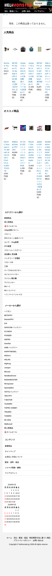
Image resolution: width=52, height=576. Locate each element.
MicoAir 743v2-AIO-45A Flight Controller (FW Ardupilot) (31, 152)
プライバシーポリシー (22, 540)
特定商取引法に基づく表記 (39, 538)
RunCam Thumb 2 (6, 65)
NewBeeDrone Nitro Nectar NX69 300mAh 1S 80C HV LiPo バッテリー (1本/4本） (48, 158)
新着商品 (7, 218)
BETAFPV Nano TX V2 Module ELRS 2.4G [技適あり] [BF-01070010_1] (15, 76)
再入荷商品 (8, 222)
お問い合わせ (38, 540)
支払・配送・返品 (21, 538)
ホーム (9, 538)
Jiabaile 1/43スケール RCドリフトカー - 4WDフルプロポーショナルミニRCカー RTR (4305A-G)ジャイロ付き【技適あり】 (39, 165)
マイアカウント (11, 473)
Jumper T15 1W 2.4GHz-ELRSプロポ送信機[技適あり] (31, 73)
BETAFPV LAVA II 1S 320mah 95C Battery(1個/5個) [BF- (39, 73)
